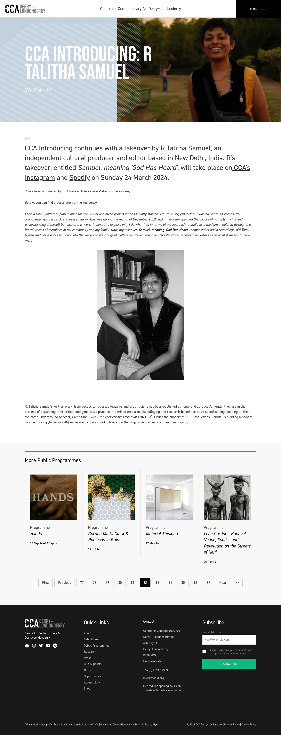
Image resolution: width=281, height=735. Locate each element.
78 (94, 582)
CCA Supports (92, 664)
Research (90, 652)
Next (222, 582)
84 (170, 582)
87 (208, 582)
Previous (64, 582)
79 (107, 582)
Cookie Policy (248, 724)
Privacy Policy (232, 724)
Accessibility (92, 682)
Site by (151, 724)
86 (195, 582)
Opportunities (92, 676)
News (87, 670)
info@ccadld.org (153, 678)
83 (157, 582)
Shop (87, 688)
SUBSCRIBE (229, 664)
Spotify (79, 177)
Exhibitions (91, 639)
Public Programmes (96, 645)
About (87, 633)
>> (237, 582)
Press (87, 658)
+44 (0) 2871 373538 (156, 670)
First (45, 582)
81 (132, 582)
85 (183, 582)
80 (120, 582)
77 (82, 582)
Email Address (211, 632)
